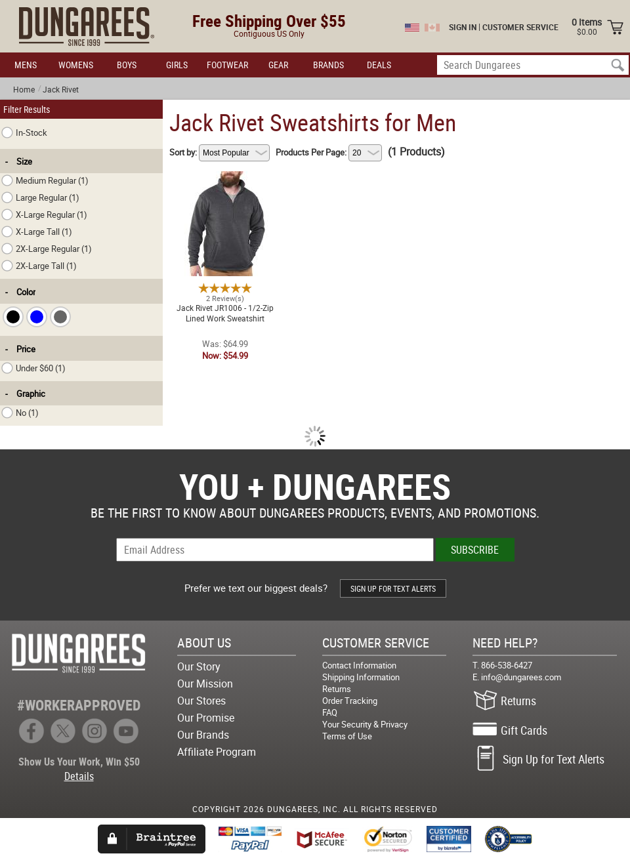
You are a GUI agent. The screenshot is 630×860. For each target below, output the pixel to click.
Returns (336, 689)
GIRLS (177, 64)
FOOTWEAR (227, 64)
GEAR (278, 64)
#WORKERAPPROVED (78, 704)
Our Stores (201, 700)
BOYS (126, 64)
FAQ (329, 712)
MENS (25, 64)
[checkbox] (13, 316)
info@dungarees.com (521, 677)
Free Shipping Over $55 (269, 20)
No (20, 413)
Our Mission (205, 683)
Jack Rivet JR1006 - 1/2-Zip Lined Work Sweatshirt (225, 179)
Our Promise (205, 717)
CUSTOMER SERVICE (520, 27)
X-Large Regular (44, 214)
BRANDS (328, 64)
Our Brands (203, 734)
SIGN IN (462, 27)
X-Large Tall (36, 231)
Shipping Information (361, 677)
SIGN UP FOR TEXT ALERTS (393, 588)
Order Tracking (349, 700)
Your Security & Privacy (365, 724)
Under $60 (33, 368)
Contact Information (359, 665)
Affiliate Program (216, 752)
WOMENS (75, 64)
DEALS (379, 64)
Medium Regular (45, 180)
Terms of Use (347, 736)
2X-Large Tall (39, 266)
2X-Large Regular (46, 249)
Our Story (198, 666)
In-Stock (24, 132)
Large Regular (40, 197)
